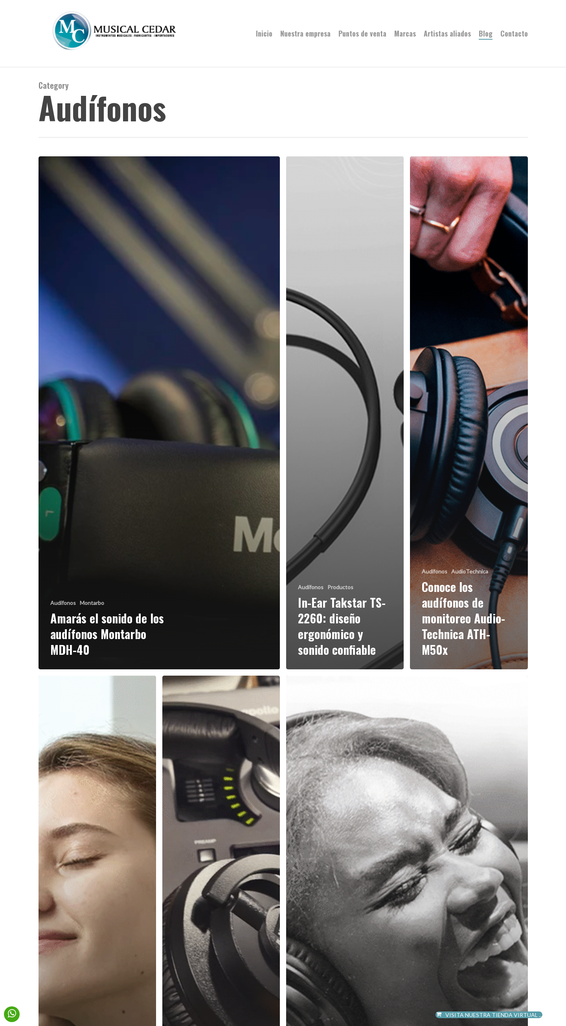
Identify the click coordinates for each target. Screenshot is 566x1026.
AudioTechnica (469, 571)
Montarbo (92, 602)
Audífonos (63, 602)
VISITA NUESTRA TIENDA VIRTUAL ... (489, 1014)
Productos (340, 587)
